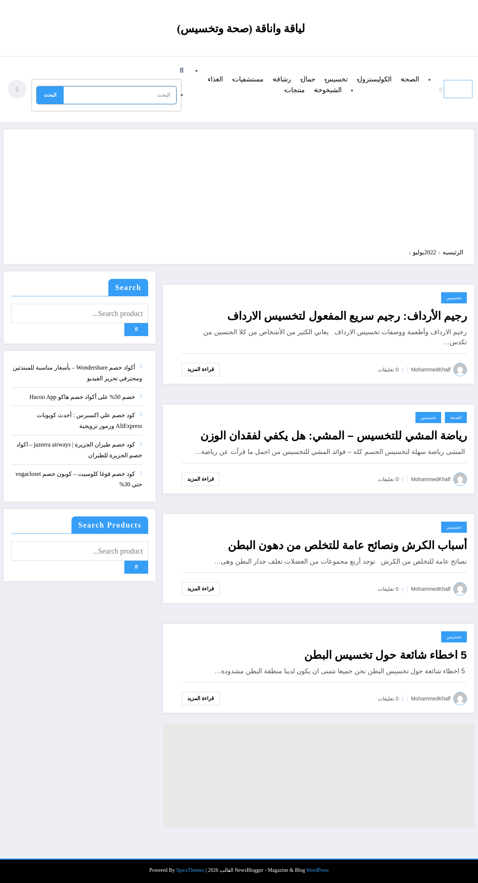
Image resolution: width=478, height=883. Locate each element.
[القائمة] (458, 89)
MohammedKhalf (430, 370)
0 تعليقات (388, 370)
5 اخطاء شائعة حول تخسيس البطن (385, 655)
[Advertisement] (239, 193)
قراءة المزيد (200, 369)
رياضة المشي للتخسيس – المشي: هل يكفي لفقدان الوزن (333, 435)
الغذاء (215, 79)
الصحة (410, 79)
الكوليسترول (374, 79)
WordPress (317, 870)
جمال (308, 79)
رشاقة (282, 79)
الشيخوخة (328, 90)
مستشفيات (248, 79)
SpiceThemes (190, 870)
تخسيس (336, 79)
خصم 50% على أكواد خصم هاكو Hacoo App (82, 397)
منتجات (295, 90)
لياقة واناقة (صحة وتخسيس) (241, 28)
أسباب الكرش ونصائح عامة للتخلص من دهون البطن (347, 545)
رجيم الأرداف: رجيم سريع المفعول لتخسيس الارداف (347, 316)
